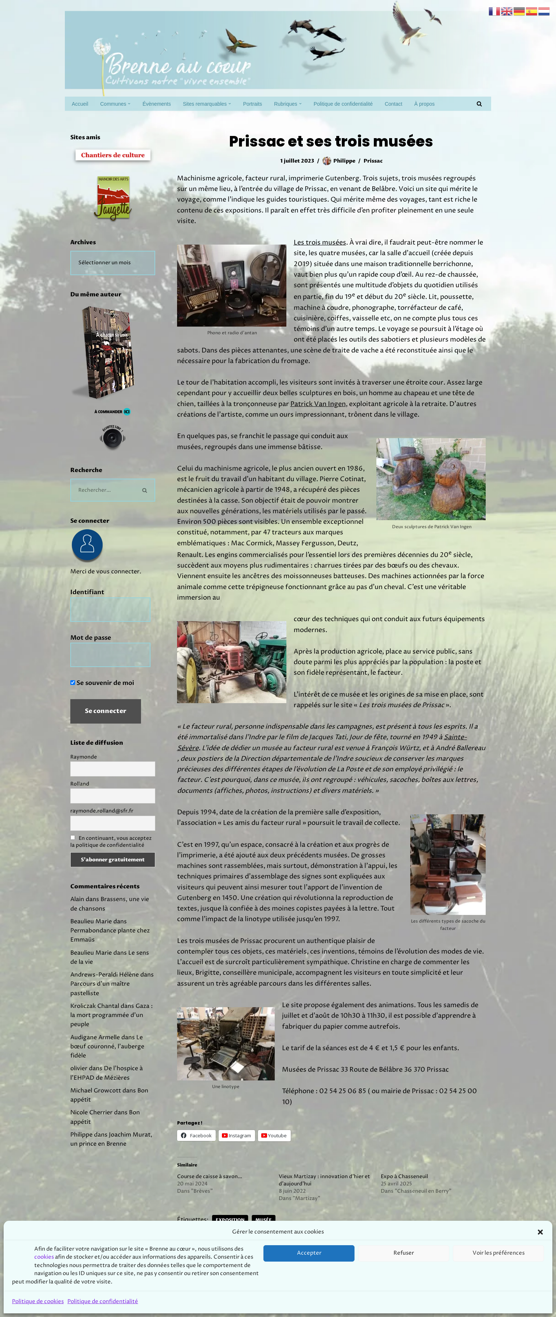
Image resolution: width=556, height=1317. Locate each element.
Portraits (265, 104)
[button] (133, 103)
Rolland (79, 794)
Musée (270, 1247)
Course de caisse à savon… (209, 1203)
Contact (416, 104)
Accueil (81, 104)
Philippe (344, 161)
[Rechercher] (479, 103)
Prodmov (123, 1307)
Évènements (162, 104)
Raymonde (83, 767)
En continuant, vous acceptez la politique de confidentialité (111, 853)
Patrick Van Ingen (318, 413)
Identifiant (87, 600)
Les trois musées (320, 245)
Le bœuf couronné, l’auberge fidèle (109, 1079)
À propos (448, 104)
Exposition (234, 1247)
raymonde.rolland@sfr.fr (101, 822)
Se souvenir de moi (102, 692)
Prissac (374, 161)
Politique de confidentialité (361, 104)
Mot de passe (90, 646)
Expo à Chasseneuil (404, 1203)
